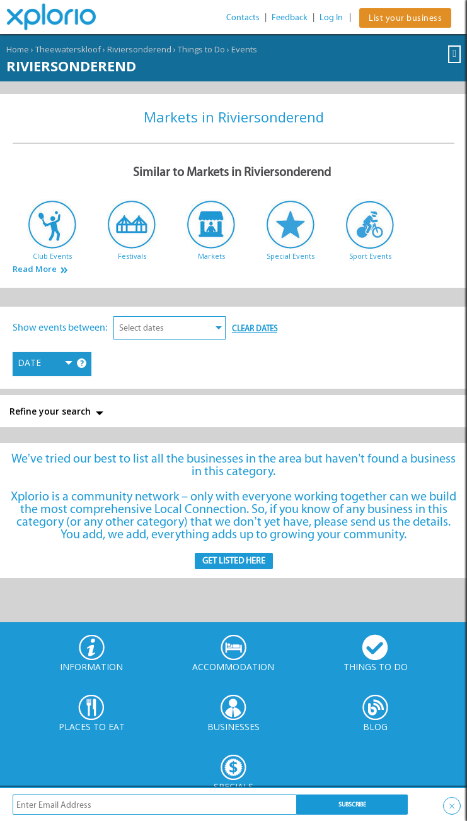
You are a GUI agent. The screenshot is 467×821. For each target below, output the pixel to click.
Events (244, 49)
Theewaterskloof (68, 49)
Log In (331, 17)
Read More (35, 269)
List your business (405, 18)
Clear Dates (254, 328)
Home (17, 49)
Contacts (243, 17)
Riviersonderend (139, 49)
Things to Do (201, 49)
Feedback (290, 17)
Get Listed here (233, 560)
